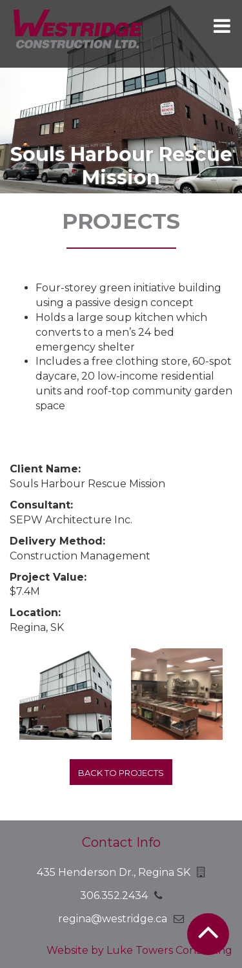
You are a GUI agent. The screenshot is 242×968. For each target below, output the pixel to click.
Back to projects (121, 773)
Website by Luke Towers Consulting (139, 950)
